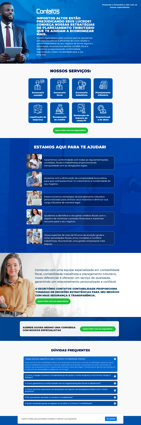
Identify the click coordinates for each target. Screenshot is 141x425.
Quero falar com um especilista (98, 329)
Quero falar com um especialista (70, 130)
